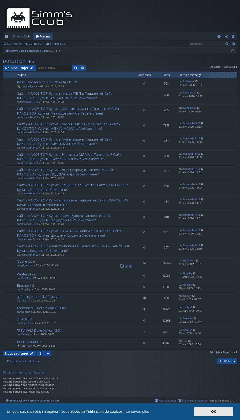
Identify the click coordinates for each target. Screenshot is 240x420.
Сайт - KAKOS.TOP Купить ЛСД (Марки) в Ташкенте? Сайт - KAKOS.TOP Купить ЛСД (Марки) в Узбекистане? (67, 171)
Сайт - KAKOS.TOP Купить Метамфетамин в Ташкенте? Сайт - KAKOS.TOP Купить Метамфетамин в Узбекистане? (69, 110)
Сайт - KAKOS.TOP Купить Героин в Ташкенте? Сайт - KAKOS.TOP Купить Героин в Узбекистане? (72, 202)
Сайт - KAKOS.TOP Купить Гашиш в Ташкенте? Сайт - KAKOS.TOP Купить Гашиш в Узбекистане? (72, 187)
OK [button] (213, 411)
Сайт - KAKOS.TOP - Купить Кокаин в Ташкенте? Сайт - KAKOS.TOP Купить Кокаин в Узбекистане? (73, 248)
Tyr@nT (187, 307)
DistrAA (25, 300)
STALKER (24, 319)
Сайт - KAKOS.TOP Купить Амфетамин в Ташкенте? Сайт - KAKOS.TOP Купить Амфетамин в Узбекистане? (66, 141)
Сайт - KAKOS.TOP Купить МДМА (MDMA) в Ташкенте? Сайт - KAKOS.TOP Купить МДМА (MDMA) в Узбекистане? (68, 126)
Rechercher (14, 44)
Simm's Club (21, 36)
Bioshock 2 (25, 285)
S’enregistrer (58, 44)
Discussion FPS (18, 61)
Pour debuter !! (29, 341)
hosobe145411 (29, 101)
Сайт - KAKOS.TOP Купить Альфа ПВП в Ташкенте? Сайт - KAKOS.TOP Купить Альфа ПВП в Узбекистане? (66, 95)
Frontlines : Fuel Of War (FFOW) (42, 307)
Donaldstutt (189, 92)
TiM (28, 345)
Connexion (36, 44)
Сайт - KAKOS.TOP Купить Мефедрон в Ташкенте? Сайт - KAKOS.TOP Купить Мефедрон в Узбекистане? (65, 217)
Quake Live (26, 261)
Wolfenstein (26, 274)
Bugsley (25, 278)
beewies (26, 323)
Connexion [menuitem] (227, 37)
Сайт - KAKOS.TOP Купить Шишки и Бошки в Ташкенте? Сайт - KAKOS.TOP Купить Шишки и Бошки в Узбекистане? (70, 233)
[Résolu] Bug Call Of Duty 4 (38, 296)
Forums (45, 36)
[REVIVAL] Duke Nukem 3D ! (39, 330)
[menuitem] (219, 36)
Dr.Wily (187, 295)
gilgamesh (27, 265)
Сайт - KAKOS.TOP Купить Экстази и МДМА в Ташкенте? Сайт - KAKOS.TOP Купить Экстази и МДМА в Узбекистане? (70, 156)
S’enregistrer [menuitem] (234, 37)
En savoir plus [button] (137, 411)
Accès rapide (7, 37)
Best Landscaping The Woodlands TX (47, 82)
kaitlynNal (32, 86)
